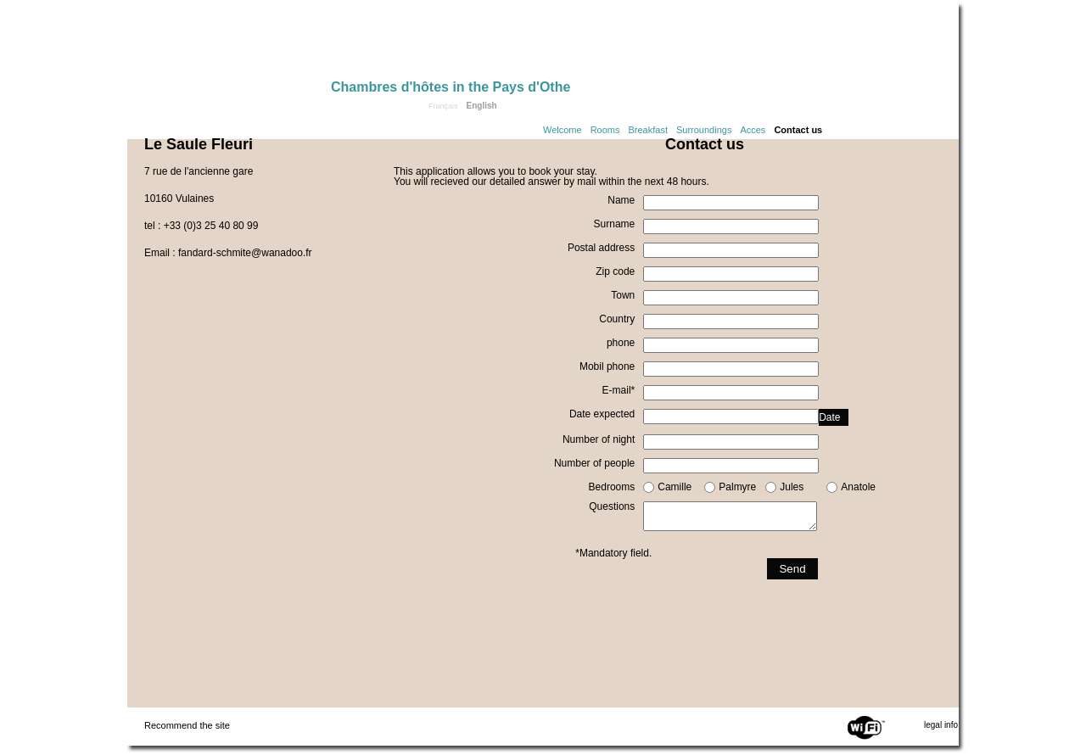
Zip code (615, 271)
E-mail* (618, 390)
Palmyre (737, 487)
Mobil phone (607, 366)
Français (443, 106)
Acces (752, 130)
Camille (674, 487)
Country (617, 319)
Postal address (601, 248)
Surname (614, 224)
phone (621, 343)
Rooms (605, 130)
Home (229, 44)
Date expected (602, 414)
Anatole (858, 487)
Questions (612, 506)
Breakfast (648, 130)
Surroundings (703, 130)
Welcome (562, 130)
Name (621, 200)
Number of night (599, 439)
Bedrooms (612, 487)
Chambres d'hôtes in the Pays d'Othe (450, 87)
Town (623, 295)
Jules (791, 487)
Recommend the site (187, 725)
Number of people (594, 463)
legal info (941, 725)
